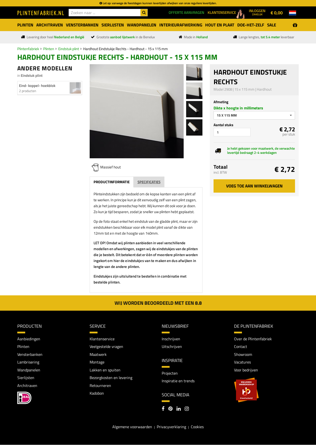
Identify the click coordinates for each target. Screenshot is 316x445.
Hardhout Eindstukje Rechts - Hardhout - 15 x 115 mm (125, 49)
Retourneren (100, 385)
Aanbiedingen (28, 339)
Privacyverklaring (171, 427)
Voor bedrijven (246, 370)
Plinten (48, 49)
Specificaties (149, 182)
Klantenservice (102, 339)
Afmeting (221, 102)
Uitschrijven (172, 346)
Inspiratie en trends (178, 381)
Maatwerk (98, 354)
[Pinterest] (170, 409)
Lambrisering (28, 362)
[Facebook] (163, 409)
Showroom (243, 354)
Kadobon (97, 393)
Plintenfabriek (28, 49)
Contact (240, 346)
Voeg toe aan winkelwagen (254, 186)
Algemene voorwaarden (132, 427)
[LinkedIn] (179, 409)
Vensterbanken (29, 354)
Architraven (27, 385)
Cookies (197, 427)
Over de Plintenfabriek (253, 339)
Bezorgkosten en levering (111, 378)
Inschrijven (171, 339)
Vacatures (242, 362)
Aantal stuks (223, 125)
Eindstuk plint (68, 49)
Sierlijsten (25, 378)
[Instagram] (187, 409)
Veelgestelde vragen (106, 346)
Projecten (170, 373)
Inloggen (257, 12)
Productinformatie (112, 182)
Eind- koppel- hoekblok (37, 85)
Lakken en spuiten (105, 370)
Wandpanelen (28, 370)
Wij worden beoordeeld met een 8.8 (158, 303)
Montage (97, 362)
